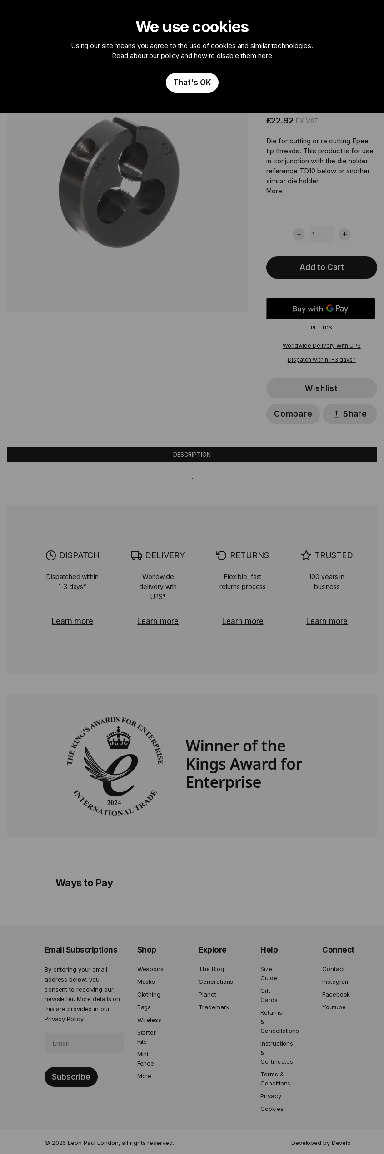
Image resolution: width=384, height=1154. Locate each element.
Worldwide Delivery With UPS (322, 345)
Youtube (333, 1007)
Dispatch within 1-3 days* (322, 359)
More (274, 191)
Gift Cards (269, 995)
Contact (333, 968)
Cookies (271, 1108)
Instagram (335, 981)
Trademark (211, 1007)
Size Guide (268, 973)
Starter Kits (146, 1037)
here (265, 55)
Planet (207, 994)
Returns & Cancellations (273, 1021)
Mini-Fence (146, 1059)
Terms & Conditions (273, 1079)
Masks (146, 981)
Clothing (148, 994)
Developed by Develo (321, 1142)
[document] (192, 56)
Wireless (149, 1019)
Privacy (270, 1096)
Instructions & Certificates (273, 1052)
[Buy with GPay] (320, 308)
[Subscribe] (71, 1077)
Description (192, 454)
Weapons (150, 968)
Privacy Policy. (65, 1018)
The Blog (211, 968)
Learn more (72, 621)
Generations (211, 981)
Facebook (335, 994)
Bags (144, 1007)
